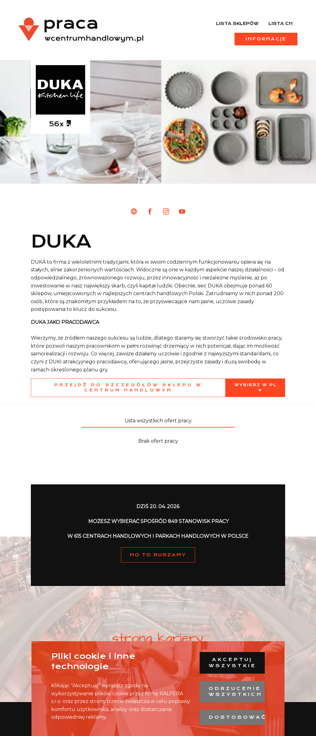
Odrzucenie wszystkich (236, 691)
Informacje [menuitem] (266, 38)
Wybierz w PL (255, 385)
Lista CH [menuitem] (280, 23)
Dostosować (236, 717)
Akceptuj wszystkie (232, 662)
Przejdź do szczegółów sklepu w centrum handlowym (128, 387)
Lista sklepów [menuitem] (237, 23)
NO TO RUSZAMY (158, 555)
